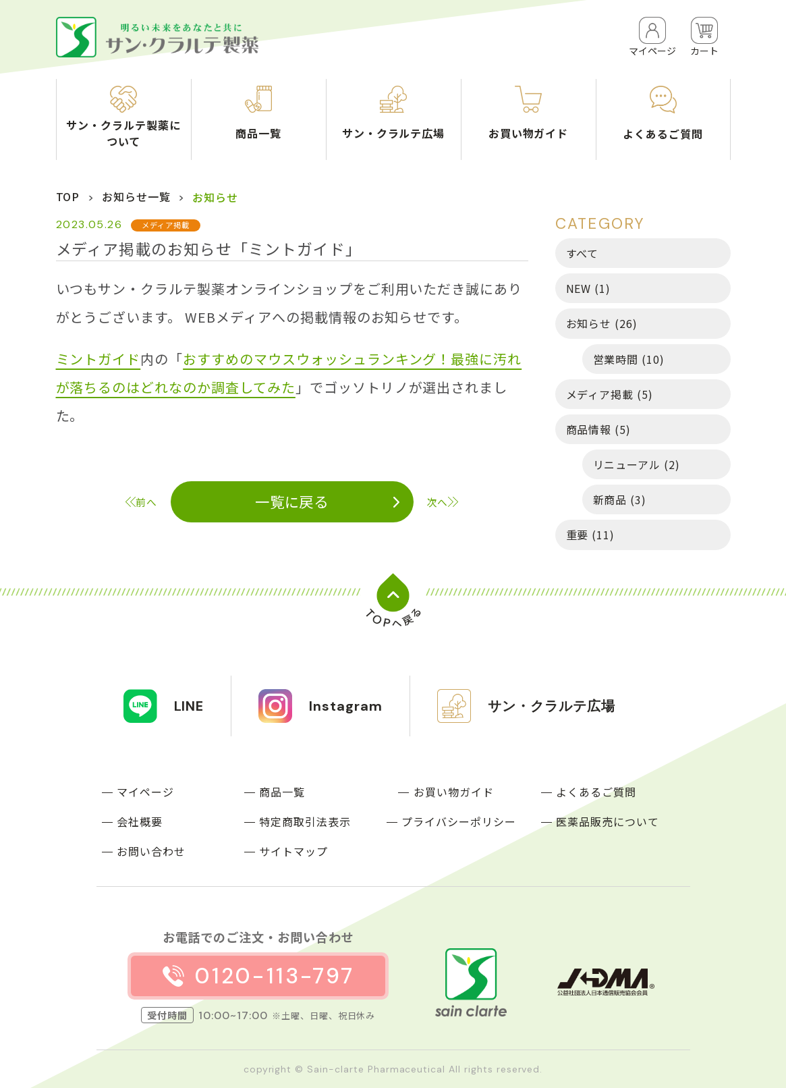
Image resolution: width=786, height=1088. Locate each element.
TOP (68, 196)
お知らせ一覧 (136, 196)
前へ (146, 502)
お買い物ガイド (454, 792)
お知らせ (602, 323)
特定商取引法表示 (305, 821)
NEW (588, 288)
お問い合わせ (151, 851)
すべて (582, 253)
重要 (590, 534)
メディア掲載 (610, 394)
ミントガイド (98, 359)
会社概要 (140, 821)
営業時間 (629, 359)
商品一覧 (282, 792)
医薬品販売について (607, 821)
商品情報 (598, 429)
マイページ (145, 792)
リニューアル (637, 464)
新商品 (620, 499)
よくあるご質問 (596, 792)
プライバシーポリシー (458, 821)
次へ (438, 502)
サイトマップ (293, 851)
